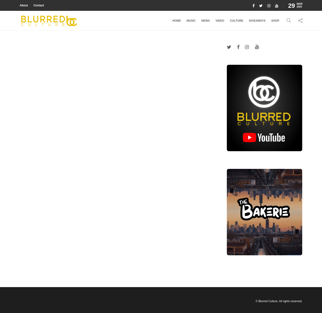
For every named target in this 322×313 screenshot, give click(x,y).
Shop (275, 20)
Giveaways (257, 20)
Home (176, 20)
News (205, 20)
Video (220, 20)
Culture (236, 20)
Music (191, 20)
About (24, 5)
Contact (38, 5)
